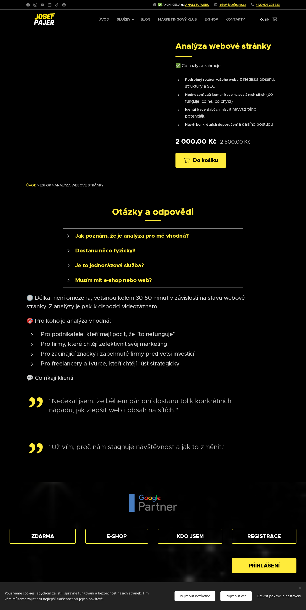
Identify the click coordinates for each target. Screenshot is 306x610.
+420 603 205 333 (268, 4)
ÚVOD (31, 185)
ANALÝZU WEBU (197, 4)
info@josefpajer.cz (232, 4)
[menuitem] (101, 19)
